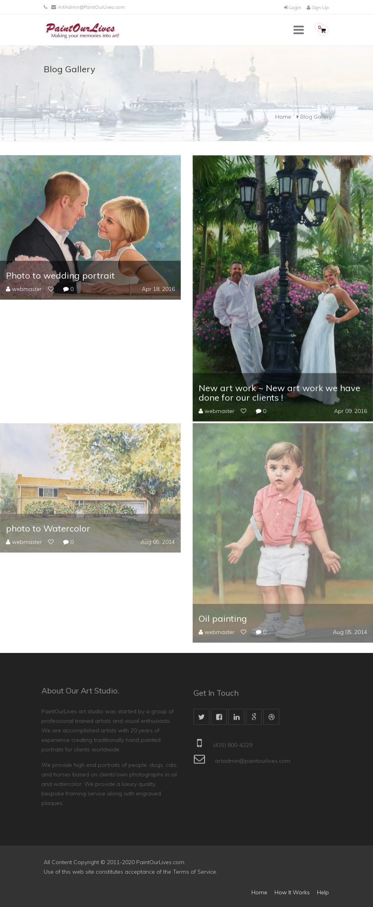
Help (323, 892)
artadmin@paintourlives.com (252, 764)
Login (292, 7)
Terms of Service (194, 871)
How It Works (292, 892)
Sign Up (318, 7)
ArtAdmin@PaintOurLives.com (91, 7)
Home (283, 116)
